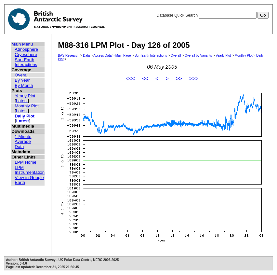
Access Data (102, 55)
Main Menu (22, 44)
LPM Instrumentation (30, 170)
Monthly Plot (26, 105)
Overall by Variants (198, 55)
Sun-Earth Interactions (26, 62)
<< (145, 78)
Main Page (123, 55)
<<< (130, 78)
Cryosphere (26, 54)
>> (179, 78)
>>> (193, 78)
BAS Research (68, 55)
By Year (22, 80)
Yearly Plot (25, 95)
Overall (21, 75)
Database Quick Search (212, 15)
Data (19, 146)
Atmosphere (26, 49)
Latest (22, 100)
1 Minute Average (23, 139)
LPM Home (25, 162)
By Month (24, 85)
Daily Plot (24, 116)
